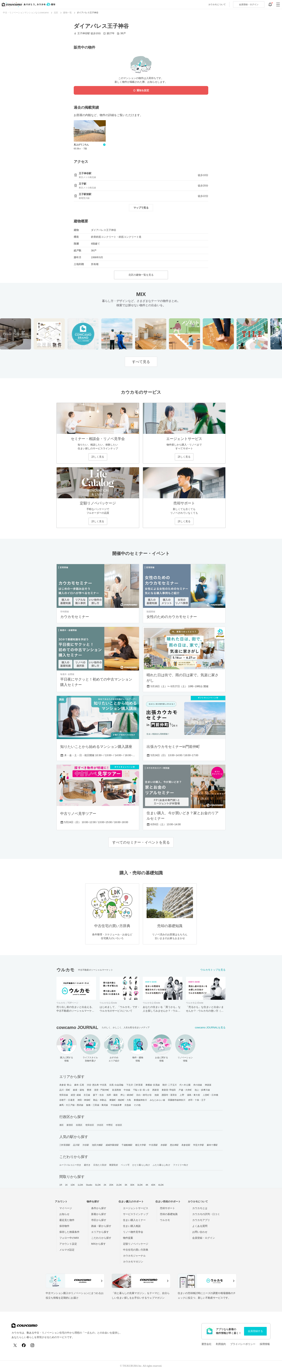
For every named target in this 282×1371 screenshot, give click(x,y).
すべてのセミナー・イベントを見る (141, 842)
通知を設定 (141, 90)
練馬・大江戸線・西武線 (71, 1105)
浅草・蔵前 (112, 1095)
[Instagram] (32, 1345)
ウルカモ (165, 1220)
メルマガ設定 (66, 1249)
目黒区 (79, 1125)
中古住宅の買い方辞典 (135, 1249)
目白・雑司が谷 (144, 1095)
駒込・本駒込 (99, 1100)
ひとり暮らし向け (141, 1165)
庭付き (87, 1165)
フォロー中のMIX (69, 1237)
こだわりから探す (101, 1237)
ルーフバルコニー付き (70, 1165)
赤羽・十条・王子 (197, 1100)
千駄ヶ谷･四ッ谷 (141, 1090)
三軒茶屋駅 (64, 1145)
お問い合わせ (199, 1231)
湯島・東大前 (193, 1095)
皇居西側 (116, 1090)
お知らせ (64, 1214)
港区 (61, 1125)
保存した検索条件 (69, 1231)
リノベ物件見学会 (133, 1231)
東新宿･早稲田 (169, 1090)
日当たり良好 (99, 1165)
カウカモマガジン (133, 1261)
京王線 (87, 1095)
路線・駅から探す (101, 1226)
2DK (111, 1185)
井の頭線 (197, 1085)
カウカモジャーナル (134, 1255)
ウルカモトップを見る (213, 969)
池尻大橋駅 (97, 1145)
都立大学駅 (140, 1145)
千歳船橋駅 (127, 1145)
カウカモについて (217, 4)
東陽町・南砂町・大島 (120, 1100)
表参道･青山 (65, 1085)
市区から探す (98, 1220)
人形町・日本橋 (210, 1095)
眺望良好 (113, 1165)
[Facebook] (23, 1345)
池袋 (156, 1095)
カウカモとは (199, 1208)
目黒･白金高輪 (116, 1085)
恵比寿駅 (174, 1145)
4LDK (161, 1185)
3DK (132, 1185)
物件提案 (128, 1237)
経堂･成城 (76, 1095)
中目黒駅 (153, 1145)
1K (66, 1185)
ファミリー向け (180, 1165)
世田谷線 (63, 1095)
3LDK (140, 1185)
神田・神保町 (84, 1100)
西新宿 (155, 1090)
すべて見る (141, 362)
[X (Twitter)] (15, 1345)
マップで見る (141, 207)
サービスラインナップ (135, 1214)
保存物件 (64, 1226)
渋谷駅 (86, 1145)
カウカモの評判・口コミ (206, 1214)
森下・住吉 (98, 1095)
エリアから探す (100, 1231)
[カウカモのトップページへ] (28, 4)
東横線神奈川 (140, 1100)
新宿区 (70, 1125)
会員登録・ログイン (203, 1237)
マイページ (65, 1208)
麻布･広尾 (79, 1085)
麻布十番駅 (212, 1145)
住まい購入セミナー (134, 1220)
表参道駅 (185, 1145)
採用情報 (265, 1344)
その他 (137, 1105)
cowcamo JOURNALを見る (210, 1027)
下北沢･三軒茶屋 (134, 1085)
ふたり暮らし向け (161, 1165)
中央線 (127, 1090)
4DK (153, 1185)
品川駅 (76, 1145)
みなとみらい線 (157, 1100)
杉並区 (119, 1125)
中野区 (109, 1125)
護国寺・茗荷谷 (169, 1095)
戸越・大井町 (185, 1090)
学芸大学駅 (198, 1145)
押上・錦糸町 (127, 1095)
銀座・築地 (78, 1090)
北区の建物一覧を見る (141, 274)
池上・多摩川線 (202, 1090)
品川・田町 (64, 1090)
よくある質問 (199, 1226)
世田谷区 (89, 1125)
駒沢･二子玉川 (170, 1085)
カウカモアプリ (201, 1220)
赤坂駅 (164, 1145)
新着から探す (98, 1214)
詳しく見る (98, 456)
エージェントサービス (135, 1208)
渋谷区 (100, 1125)
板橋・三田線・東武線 (97, 1105)
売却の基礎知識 (169, 1214)
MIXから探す (98, 1243)
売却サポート (167, 1208)
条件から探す (98, 1208)
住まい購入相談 (132, 1226)
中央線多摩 (116, 1105)
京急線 (127, 1105)
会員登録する (255, 1331)
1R (60, 1185)
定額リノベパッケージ (135, 1243)
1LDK (80, 1185)
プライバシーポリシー (242, 1344)
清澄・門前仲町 (101, 1090)
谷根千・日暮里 (67, 1100)
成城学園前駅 (112, 1145)
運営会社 (206, 1344)
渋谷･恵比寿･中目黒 (96, 1085)
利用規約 (221, 1344)
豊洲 (89, 1090)
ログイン (248, 4)
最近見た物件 (66, 1220)
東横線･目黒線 (152, 1085)
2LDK (119, 1185)
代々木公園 (184, 1085)
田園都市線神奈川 (176, 1100)
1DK (72, 1185)
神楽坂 (208, 1085)
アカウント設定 (68, 1243)
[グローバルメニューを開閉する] (278, 4)
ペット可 (125, 1165)
